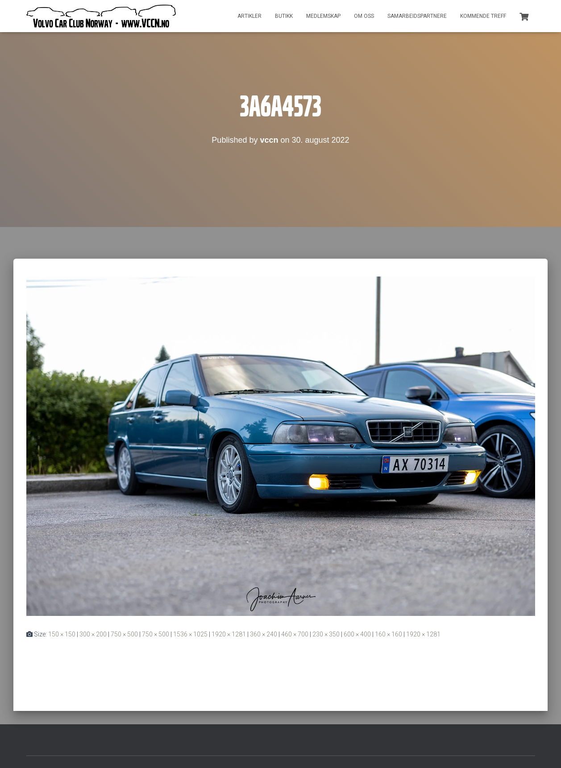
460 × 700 (294, 634)
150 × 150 (61, 634)
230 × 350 (326, 634)
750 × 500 (124, 634)
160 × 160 (388, 634)
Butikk (284, 16)
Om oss (364, 16)
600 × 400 (357, 634)
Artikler (249, 16)
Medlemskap (323, 16)
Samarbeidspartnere (417, 16)
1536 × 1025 (190, 634)
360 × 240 (263, 634)
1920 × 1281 (229, 634)
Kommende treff (483, 16)
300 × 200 (93, 634)
